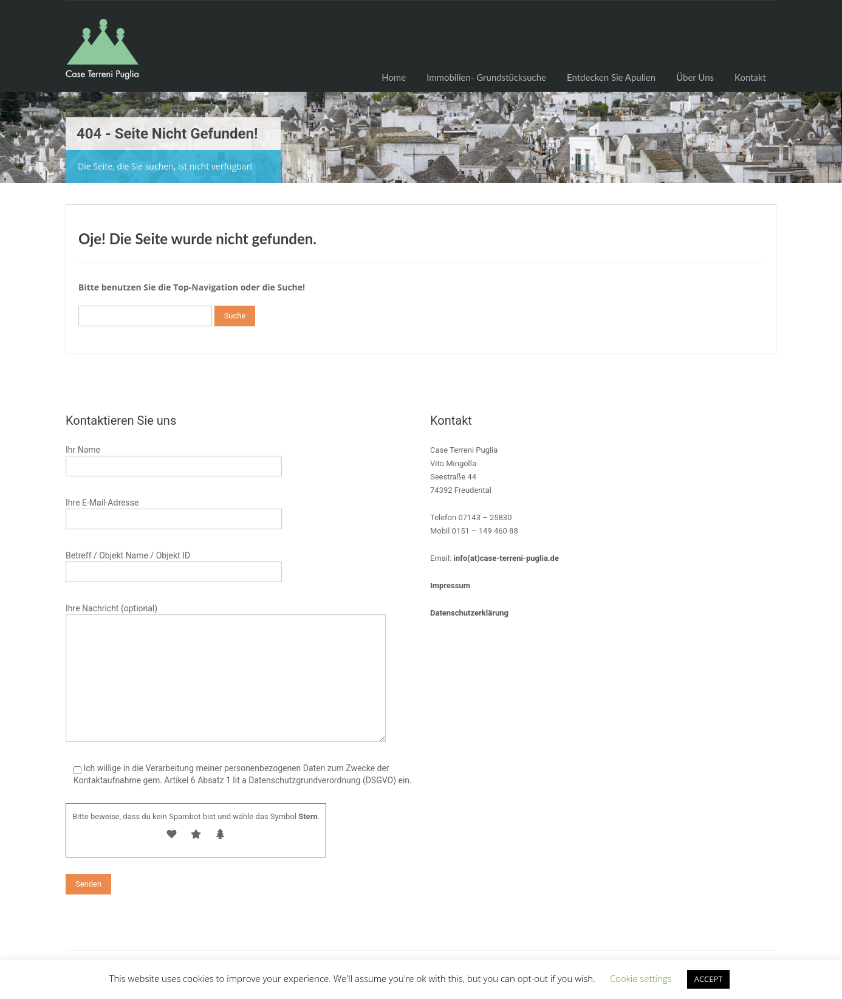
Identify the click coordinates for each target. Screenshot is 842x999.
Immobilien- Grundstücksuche (486, 77)
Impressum (450, 585)
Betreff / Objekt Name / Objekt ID (174, 565)
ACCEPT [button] (708, 978)
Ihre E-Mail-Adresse (174, 512)
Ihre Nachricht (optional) (226, 644)
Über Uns (695, 77)
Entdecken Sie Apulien (611, 77)
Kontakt (750, 77)
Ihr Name (174, 459)
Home (394, 77)
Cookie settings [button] (641, 978)
